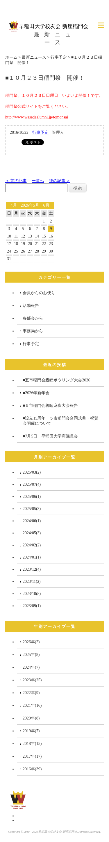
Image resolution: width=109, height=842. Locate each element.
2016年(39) (32, 769)
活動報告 (31, 305)
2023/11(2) (32, 581)
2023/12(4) (32, 569)
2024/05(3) (32, 533)
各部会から (33, 318)
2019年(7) (31, 731)
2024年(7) (31, 667)
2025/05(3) (32, 509)
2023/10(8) (32, 593)
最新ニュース (34, 57)
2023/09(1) (32, 606)
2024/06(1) (32, 521)
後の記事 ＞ (60, 181)
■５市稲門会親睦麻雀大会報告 (50, 405)
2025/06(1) (32, 496)
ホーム (11, 57)
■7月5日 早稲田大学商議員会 (50, 436)
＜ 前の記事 (16, 181)
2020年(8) (31, 718)
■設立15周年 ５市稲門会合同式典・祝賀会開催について (60, 421)
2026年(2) (31, 642)
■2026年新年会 (36, 393)
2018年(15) (32, 743)
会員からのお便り (39, 293)
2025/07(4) (32, 484)
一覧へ (38, 181)
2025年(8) (31, 654)
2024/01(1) (32, 557)
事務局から (33, 331)
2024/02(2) (32, 545)
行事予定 (59, 57)
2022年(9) (31, 693)
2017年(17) (32, 756)
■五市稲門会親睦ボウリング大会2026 (56, 380)
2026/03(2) (32, 472)
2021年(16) (32, 705)
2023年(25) (32, 680)
